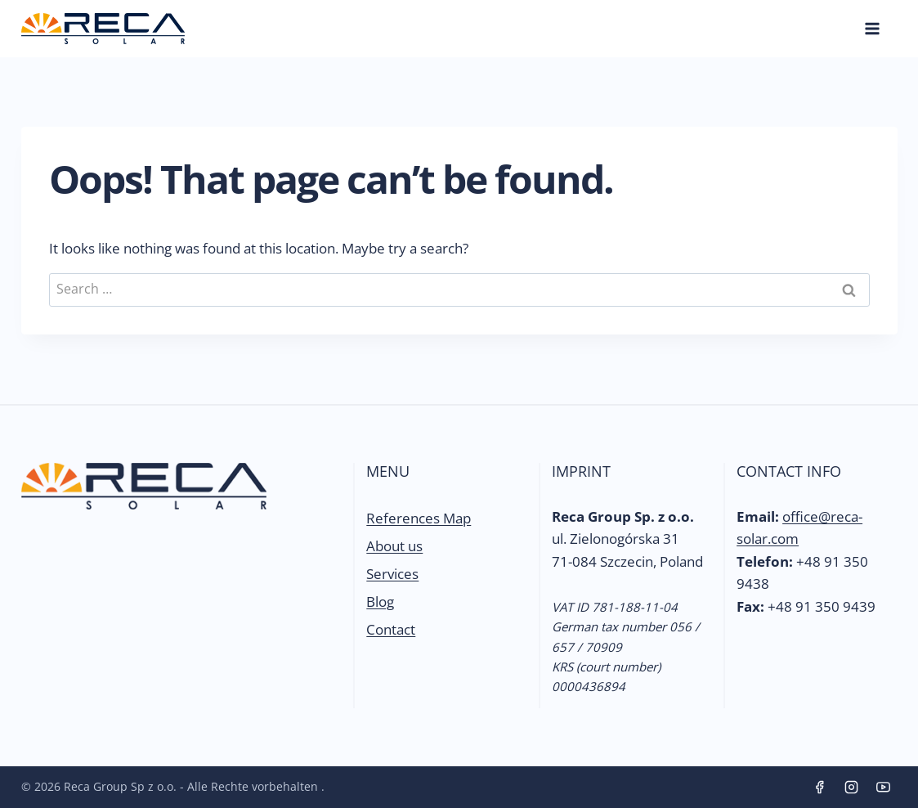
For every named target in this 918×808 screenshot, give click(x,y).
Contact (390, 629)
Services (392, 573)
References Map (418, 518)
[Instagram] (851, 787)
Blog (380, 601)
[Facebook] (819, 787)
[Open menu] (872, 28)
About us (394, 545)
